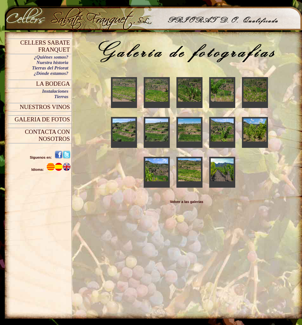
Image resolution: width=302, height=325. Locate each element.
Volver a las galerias (186, 202)
